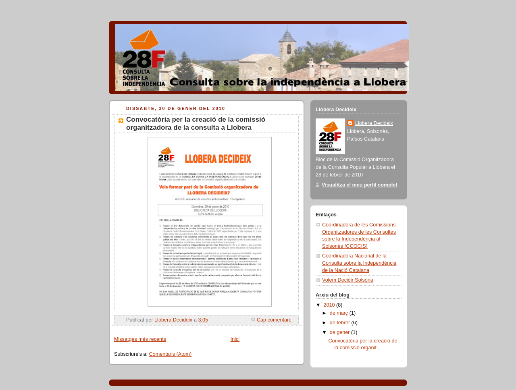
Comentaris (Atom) (170, 354)
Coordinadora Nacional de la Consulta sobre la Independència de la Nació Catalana (359, 263)
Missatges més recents (140, 339)
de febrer (341, 323)
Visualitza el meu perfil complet (359, 185)
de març (340, 313)
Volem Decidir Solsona (347, 280)
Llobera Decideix (374, 123)
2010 (330, 305)
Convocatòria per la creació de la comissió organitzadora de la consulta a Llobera (195, 123)
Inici (235, 339)
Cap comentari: (275, 320)
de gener (340, 332)
